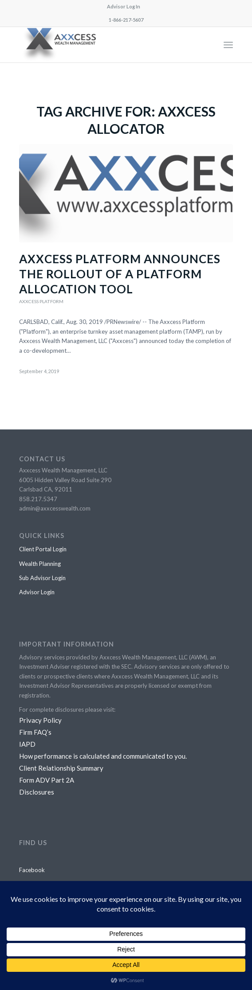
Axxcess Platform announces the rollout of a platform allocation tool (119, 274)
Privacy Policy (40, 720)
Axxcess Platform (41, 301)
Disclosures (36, 792)
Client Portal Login (43, 549)
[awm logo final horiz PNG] (104, 44)
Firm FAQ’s (35, 732)
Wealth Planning (40, 563)
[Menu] (228, 44)
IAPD (27, 744)
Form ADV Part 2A (46, 780)
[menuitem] (123, 6)
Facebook (32, 869)
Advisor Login (37, 592)
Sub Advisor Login (42, 577)
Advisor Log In (123, 6)
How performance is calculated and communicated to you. (103, 756)
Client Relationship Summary (61, 768)
